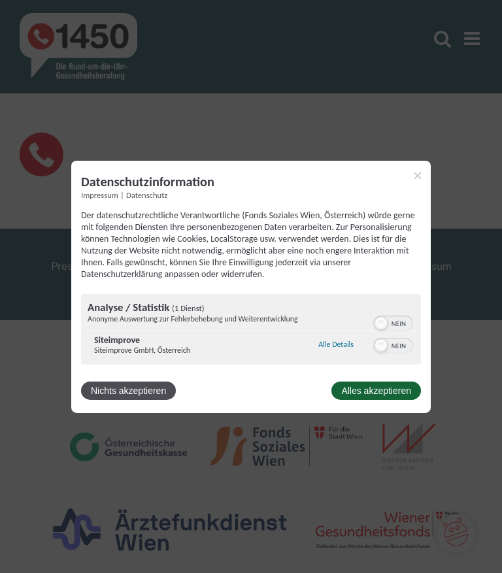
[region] (251, 331)
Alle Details (336, 344)
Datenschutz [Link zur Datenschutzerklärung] (146, 194)
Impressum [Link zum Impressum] (99, 194)
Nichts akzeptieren (128, 390)
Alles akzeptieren (376, 390)
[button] (381, 323)
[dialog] (251, 286)
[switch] (393, 322)
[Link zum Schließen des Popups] (417, 175)
